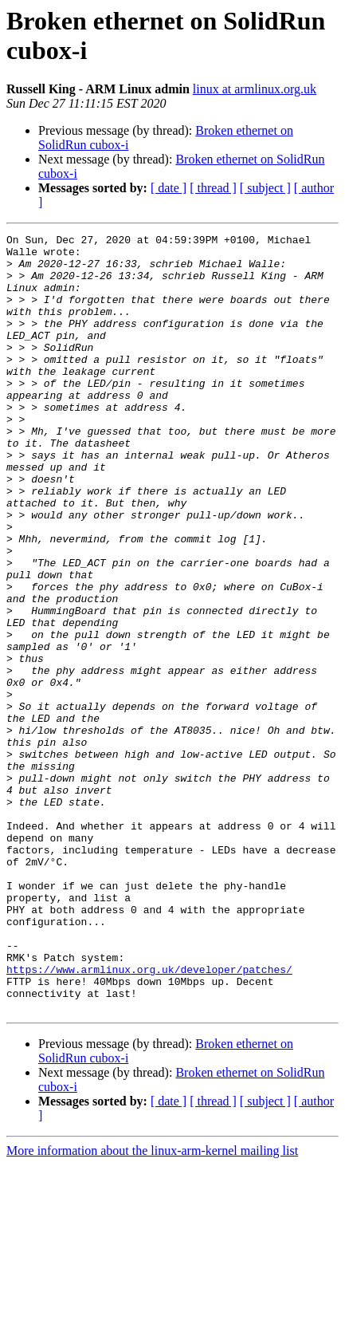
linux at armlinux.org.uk (254, 89)
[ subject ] (265, 188)
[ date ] (168, 188)
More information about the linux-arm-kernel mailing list (152, 1306)
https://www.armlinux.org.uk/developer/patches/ (149, 1117)
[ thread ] (213, 188)
